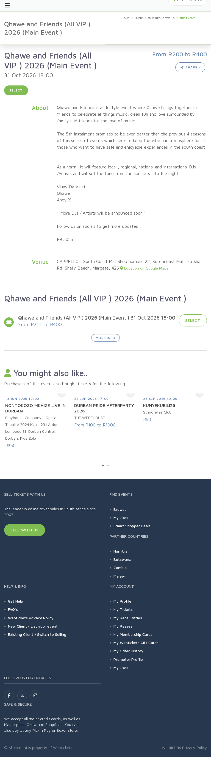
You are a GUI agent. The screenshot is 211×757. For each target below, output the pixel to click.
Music (139, 18)
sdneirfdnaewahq (161, 18)
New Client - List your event (33, 626)
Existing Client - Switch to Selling (37, 634)
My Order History (128, 650)
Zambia (120, 567)
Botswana (122, 559)
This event (187, 18)
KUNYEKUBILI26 (159, 405)
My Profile (122, 601)
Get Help (15, 601)
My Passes (122, 626)
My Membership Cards (132, 634)
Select (16, 90)
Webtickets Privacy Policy (31, 617)
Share (189, 67)
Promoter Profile (128, 659)
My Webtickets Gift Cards (136, 642)
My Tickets (123, 609)
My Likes (120, 517)
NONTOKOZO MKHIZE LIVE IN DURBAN (35, 408)
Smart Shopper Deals (132, 525)
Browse (120, 509)
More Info (105, 338)
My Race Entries (127, 617)
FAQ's (13, 609)
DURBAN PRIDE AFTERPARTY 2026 (104, 408)
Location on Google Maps (144, 268)
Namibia (120, 551)
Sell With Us (24, 530)
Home (125, 18)
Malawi (119, 576)
